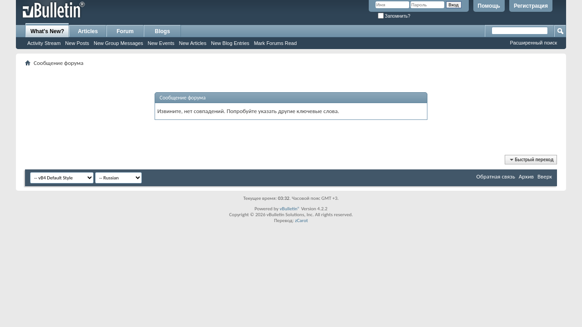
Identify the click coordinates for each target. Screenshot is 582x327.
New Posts (77, 43)
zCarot (301, 220)
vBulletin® (290, 209)
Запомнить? (394, 16)
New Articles (192, 43)
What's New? (47, 31)
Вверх (544, 176)
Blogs (162, 31)
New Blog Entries (230, 43)
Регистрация (531, 6)
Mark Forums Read (275, 43)
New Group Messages (118, 43)
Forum (125, 31)
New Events (161, 43)
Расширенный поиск (533, 42)
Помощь (489, 6)
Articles (88, 31)
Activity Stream (43, 43)
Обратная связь (496, 176)
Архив (526, 176)
